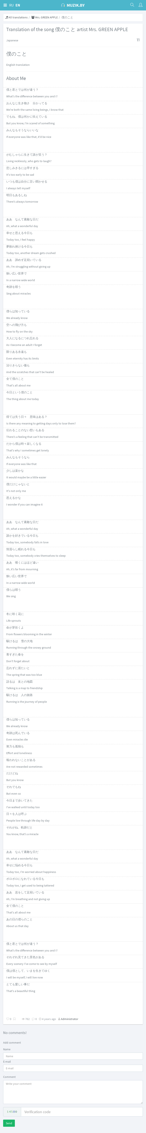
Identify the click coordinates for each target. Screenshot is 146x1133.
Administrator (69, 1019)
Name (6, 1049)
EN (17, 5)
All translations (16, 17)
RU (11, 5)
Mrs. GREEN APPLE (44, 17)
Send (9, 1123)
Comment (9, 1077)
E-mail (7, 1061)
